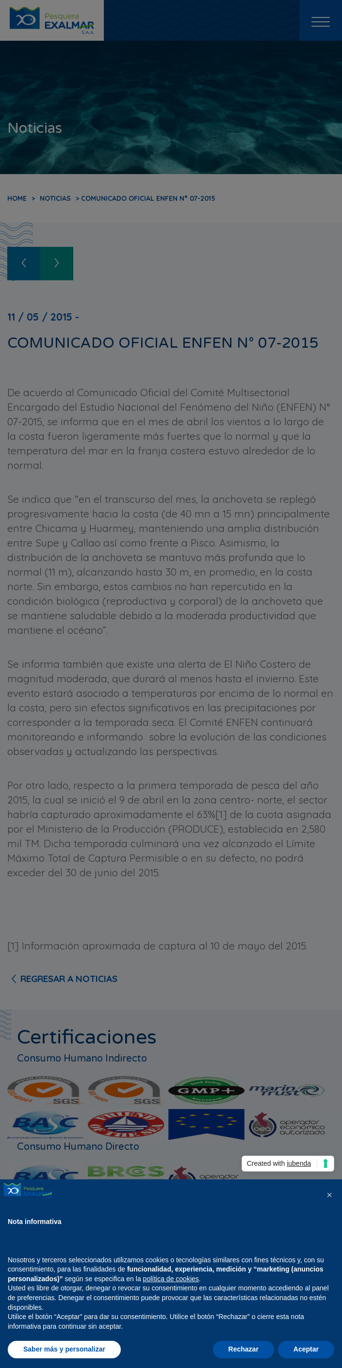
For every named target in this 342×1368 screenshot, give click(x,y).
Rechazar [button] (243, 1349)
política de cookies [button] (171, 1279)
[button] (329, 1195)
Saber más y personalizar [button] (64, 1349)
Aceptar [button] (306, 1349)
